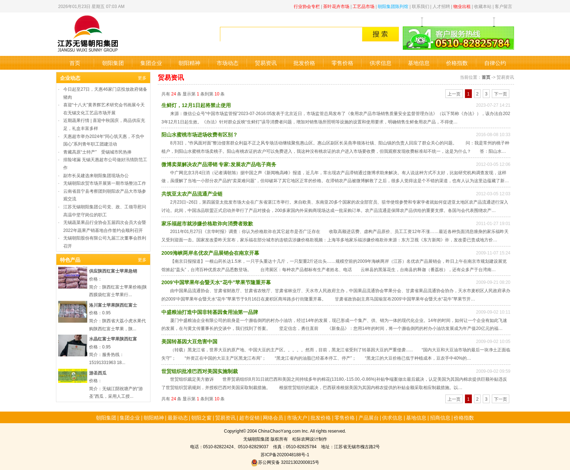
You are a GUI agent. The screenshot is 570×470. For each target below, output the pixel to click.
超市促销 (249, 417)
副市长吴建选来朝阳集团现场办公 (96, 175)
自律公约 (495, 62)
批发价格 (304, 62)
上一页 (454, 93)
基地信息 (419, 62)
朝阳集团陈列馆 (393, 6)
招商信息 (440, 417)
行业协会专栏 (307, 6)
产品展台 (368, 417)
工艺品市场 (363, 6)
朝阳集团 (113, 62)
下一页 (500, 93)
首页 (74, 62)
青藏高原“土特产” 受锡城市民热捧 (97, 151)
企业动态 (70, 77)
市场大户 (297, 417)
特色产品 (70, 259)
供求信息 (381, 62)
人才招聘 (441, 6)
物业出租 (462, 6)
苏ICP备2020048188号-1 (285, 454)
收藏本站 (482, 6)
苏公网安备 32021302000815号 (285, 462)
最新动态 (178, 417)
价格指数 (457, 62)
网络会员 (273, 417)
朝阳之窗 (201, 417)
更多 (142, 77)
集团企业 (151, 62)
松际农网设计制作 (309, 439)
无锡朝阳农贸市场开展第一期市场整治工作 (104, 183)
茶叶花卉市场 (336, 6)
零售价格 (342, 62)
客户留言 (503, 6)
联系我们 (420, 6)
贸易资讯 (266, 62)
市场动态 (227, 62)
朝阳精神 (189, 62)
